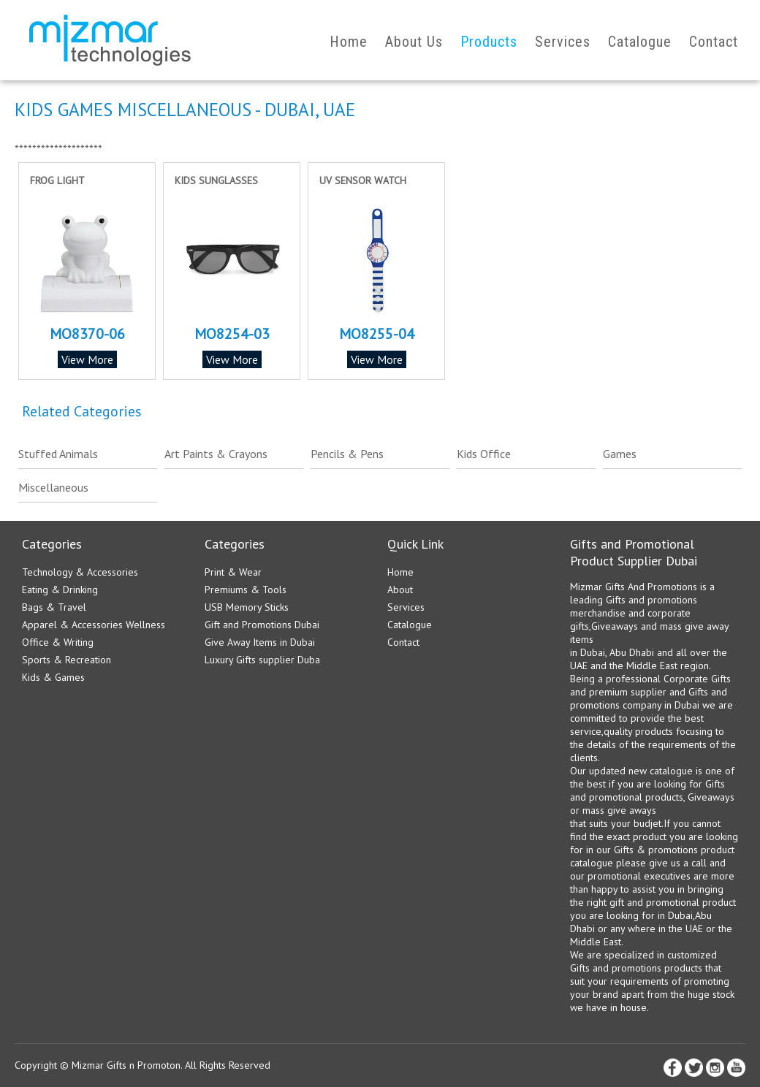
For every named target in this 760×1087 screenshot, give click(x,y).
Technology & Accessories (80, 572)
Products (488, 41)
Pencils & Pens (347, 453)
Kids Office (484, 453)
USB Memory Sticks (247, 607)
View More (87, 359)
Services (562, 41)
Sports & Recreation (66, 659)
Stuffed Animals (58, 453)
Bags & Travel (54, 607)
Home (349, 41)
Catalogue (640, 41)
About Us (414, 41)
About (400, 589)
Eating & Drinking (60, 589)
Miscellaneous (53, 487)
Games (619, 453)
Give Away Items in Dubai (260, 642)
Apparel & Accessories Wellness (93, 624)
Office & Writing (58, 642)
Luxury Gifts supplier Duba (262, 659)
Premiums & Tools (245, 589)
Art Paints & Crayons (215, 453)
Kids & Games (53, 677)
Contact (713, 41)
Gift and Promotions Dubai (262, 624)
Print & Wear (233, 572)
